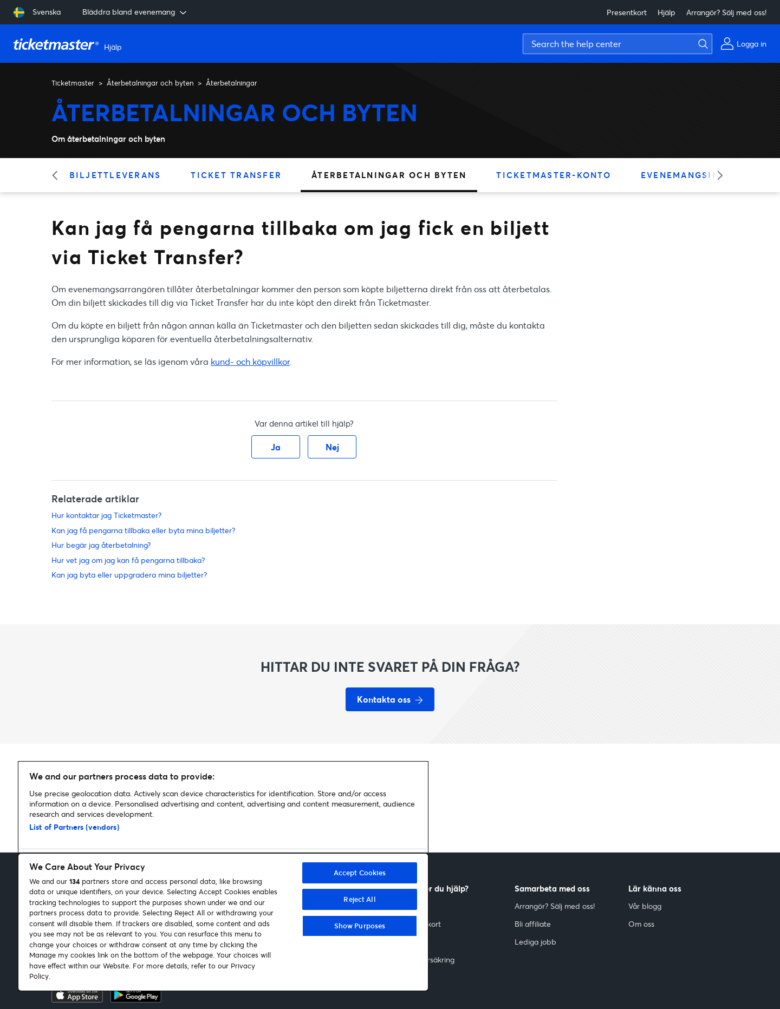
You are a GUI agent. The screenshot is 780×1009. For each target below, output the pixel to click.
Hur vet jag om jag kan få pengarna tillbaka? (128, 560)
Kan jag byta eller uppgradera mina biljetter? (129, 574)
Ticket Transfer (236, 174)
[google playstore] (135, 999)
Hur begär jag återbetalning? (101, 545)
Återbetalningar (231, 83)
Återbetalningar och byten (150, 83)
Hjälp (666, 12)
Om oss (641, 924)
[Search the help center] (617, 44)
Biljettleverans (115, 174)
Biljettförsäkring (427, 959)
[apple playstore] (77, 999)
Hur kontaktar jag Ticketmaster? (106, 515)
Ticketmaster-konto (553, 174)
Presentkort (627, 12)
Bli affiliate (533, 924)
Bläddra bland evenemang (135, 11)
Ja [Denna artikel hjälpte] (276, 447)
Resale (412, 941)
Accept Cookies (360, 872)
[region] (223, 876)
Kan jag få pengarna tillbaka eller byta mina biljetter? (143, 530)
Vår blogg (644, 906)
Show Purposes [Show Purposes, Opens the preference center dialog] (360, 926)
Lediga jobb (535, 941)
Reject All (359, 899)
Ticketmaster (72, 83)
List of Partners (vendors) (74, 827)
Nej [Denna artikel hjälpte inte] (332, 447)
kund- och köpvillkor (250, 361)
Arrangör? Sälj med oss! (726, 12)
